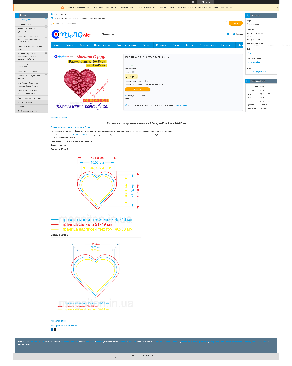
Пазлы (257, 45)
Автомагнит (226, 45)
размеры (159, 353)
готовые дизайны (173, 353)
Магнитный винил (25, 24)
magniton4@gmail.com (256, 71)
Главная (57, 45)
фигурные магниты (217, 353)
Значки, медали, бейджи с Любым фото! (28, 65)
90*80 (84, 146)
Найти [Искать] (235, 23)
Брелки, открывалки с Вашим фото (30, 47)
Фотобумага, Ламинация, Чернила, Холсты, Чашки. (28, 84)
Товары (69, 45)
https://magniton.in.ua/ (256, 62)
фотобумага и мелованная (255, 353)
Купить (137, 89)
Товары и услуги (24, 19)
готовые (74, 353)
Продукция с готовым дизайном (27, 30)
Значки (176, 45)
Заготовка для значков (27, 71)
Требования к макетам (27, 111)
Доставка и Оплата (25, 102)
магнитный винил (37, 353)
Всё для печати (207, 45)
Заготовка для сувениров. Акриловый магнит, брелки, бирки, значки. (29, 39)
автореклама (186, 353)
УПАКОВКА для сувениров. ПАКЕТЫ (29, 77)
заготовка (65, 353)
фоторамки (203, 353)
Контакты (21, 106)
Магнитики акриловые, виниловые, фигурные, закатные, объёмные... (27, 56)
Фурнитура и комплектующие (30, 98)
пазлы (195, 353)
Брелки (146, 45)
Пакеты (189, 45)
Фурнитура (243, 45)
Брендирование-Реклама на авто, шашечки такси (30, 91)
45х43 (75, 146)
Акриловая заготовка (126, 45)
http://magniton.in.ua (255, 53)
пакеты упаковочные (235, 353)
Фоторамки (271, 45)
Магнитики (161, 45)
